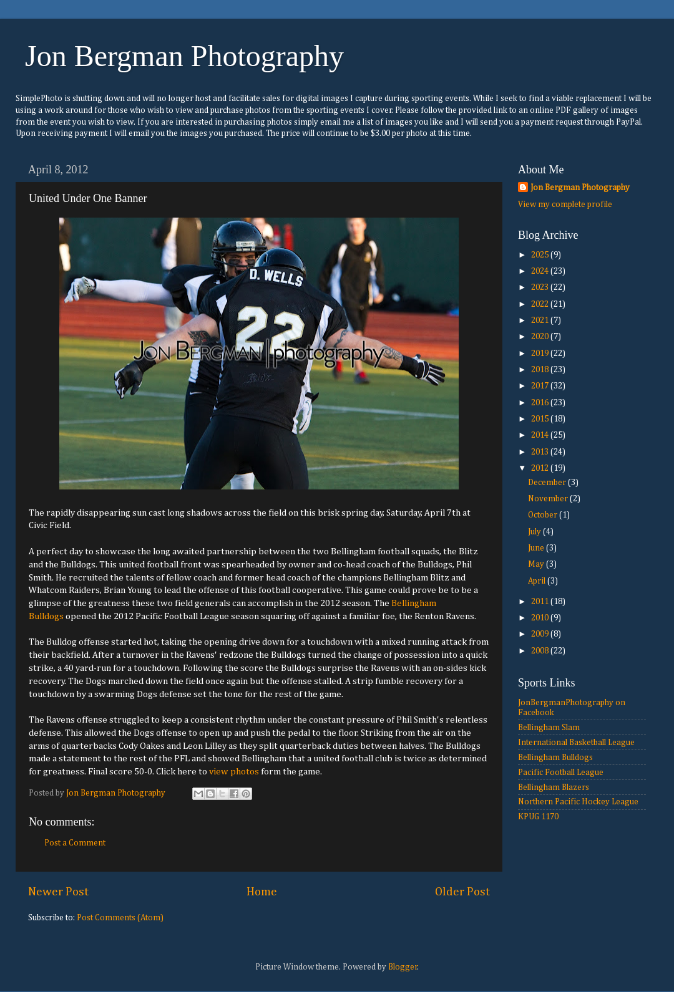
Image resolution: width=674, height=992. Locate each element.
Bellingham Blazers (553, 787)
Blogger (403, 967)
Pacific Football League (560, 772)
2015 (540, 419)
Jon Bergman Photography (184, 55)
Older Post (462, 892)
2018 (540, 369)
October (543, 515)
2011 (540, 601)
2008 (540, 651)
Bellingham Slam (549, 727)
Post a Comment (74, 843)
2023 (540, 287)
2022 (540, 304)
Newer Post (58, 892)
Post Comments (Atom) (120, 917)
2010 (540, 618)
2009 (540, 634)
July (535, 531)
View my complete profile (565, 204)
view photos (234, 771)
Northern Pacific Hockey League (578, 801)
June (537, 548)
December (548, 482)
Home (262, 892)
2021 (540, 320)
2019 (540, 353)
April (537, 581)
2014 (540, 435)
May (537, 564)
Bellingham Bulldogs (555, 757)
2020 (540, 336)
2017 (540, 386)
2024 (540, 271)
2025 (540, 255)
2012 (540, 468)
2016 (540, 402)
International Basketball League (576, 742)
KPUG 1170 (538, 816)
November (549, 498)
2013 (540, 452)
